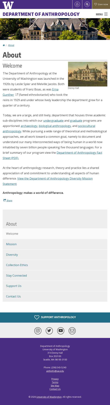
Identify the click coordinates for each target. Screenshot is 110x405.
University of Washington (49, 396)
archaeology (29, 126)
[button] (87, 74)
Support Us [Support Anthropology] (13, 286)
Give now (101, 4)
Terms (55, 382)
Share (7, 200)
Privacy (55, 378)
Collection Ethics (17, 265)
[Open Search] (87, 4)
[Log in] (77, 4)
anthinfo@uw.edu (55, 371)
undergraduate (53, 121)
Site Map (55, 385)
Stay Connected (16, 275)
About (11, 45)
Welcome (12, 234)
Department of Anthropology (41, 14)
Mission (11, 244)
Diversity (12, 255)
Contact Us (13, 296)
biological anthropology (55, 126)
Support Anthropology (55, 317)
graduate (76, 121)
